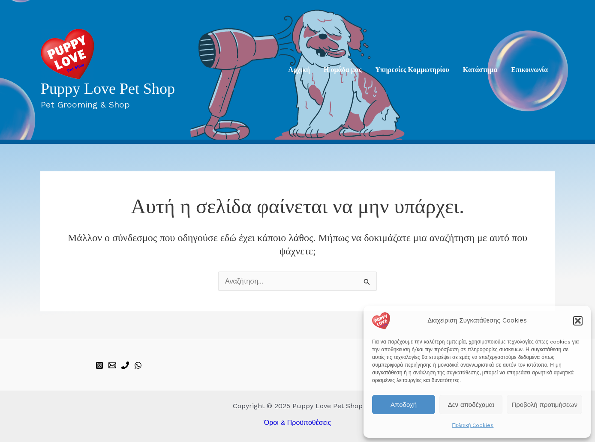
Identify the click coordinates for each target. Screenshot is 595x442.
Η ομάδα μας (342, 69)
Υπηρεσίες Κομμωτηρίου (412, 69)
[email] (112, 365)
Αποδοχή (404, 405)
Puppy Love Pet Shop (108, 88)
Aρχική (299, 69)
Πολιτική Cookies (473, 425)
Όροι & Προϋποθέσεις (297, 422)
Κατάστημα (480, 69)
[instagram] (99, 365)
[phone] (125, 365)
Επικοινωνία (529, 69)
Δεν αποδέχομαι (471, 405)
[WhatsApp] (138, 365)
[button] (578, 321)
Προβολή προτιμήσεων (544, 405)
